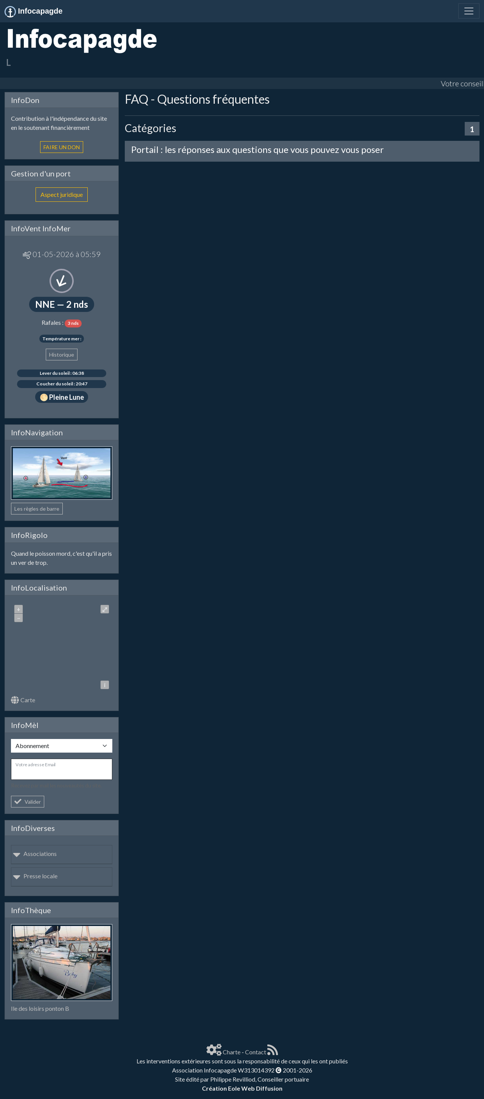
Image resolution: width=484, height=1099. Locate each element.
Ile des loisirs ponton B (40, 1008)
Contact (255, 1051)
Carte (23, 699)
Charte (231, 1051)
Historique (61, 354)
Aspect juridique (61, 194)
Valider (27, 801)
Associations (35, 853)
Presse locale (35, 875)
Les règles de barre (36, 508)
